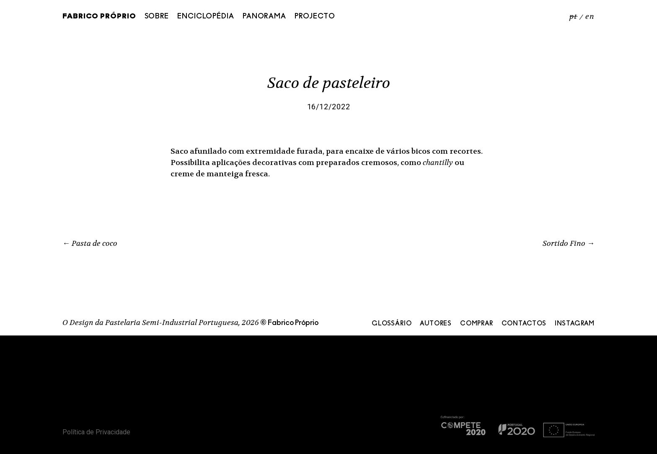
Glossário (391, 323)
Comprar (476, 323)
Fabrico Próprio (99, 17)
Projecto (315, 17)
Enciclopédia (205, 17)
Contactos (524, 323)
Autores (436, 323)
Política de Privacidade (96, 432)
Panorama (264, 17)
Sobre (157, 17)
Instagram (575, 323)
